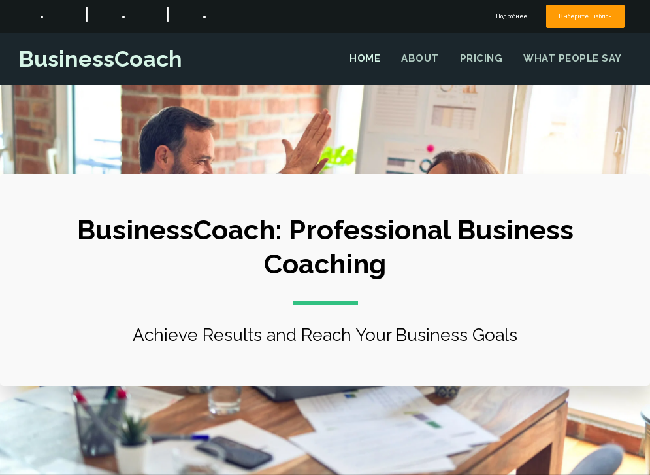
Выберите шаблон (586, 16)
